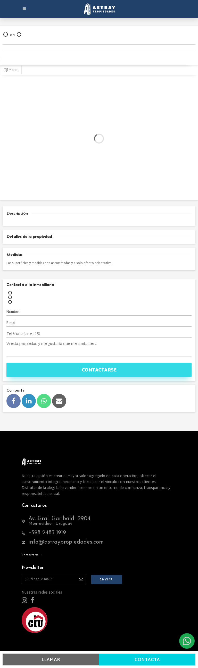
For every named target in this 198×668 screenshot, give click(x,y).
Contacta (147, 660)
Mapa (11, 70)
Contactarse (99, 370)
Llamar (51, 660)
